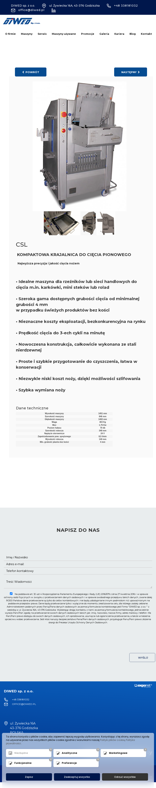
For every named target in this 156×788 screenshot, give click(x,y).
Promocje (87, 33)
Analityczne (69, 753)
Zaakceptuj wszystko (77, 777)
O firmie (10, 33)
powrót (30, 72)
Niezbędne (21, 753)
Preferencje (69, 763)
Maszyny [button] (26, 33)
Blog (133, 33)
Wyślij (142, 657)
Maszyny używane (64, 33)
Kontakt (146, 33)
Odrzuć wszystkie (125, 777)
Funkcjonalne (22, 763)
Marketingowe (118, 753)
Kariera (119, 33)
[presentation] (78, 634)
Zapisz (29, 777)
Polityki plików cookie (112, 740)
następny (130, 72)
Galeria (104, 33)
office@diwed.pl (27, 10)
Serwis (42, 33)
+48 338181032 (122, 5)
